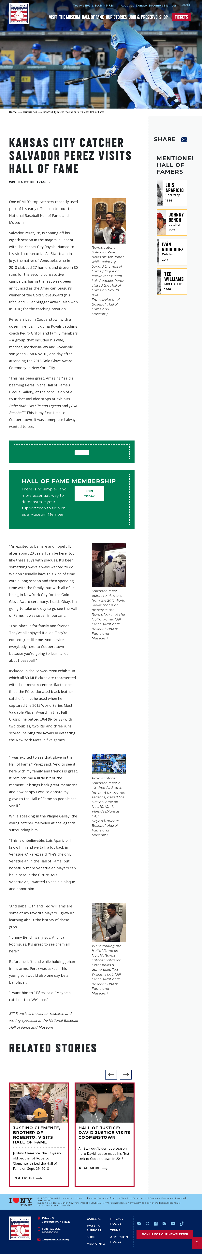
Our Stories (116, 17)
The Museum (69, 17)
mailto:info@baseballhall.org (139, 1223)
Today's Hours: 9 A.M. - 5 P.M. (90, 5)
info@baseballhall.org (55, 1239)
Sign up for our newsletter (164, 1234)
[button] (111, 1075)
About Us (124, 5)
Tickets (181, 17)
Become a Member (159, 5)
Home (13, 112)
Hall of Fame (93, 17)
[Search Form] (183, 5)
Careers (94, 1219)
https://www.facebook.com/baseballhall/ (155, 1223)
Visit (53, 17)
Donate (138, 5)
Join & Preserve (143, 17)
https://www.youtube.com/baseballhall (173, 1223)
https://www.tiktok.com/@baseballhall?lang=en (181, 1223)
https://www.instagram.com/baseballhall (164, 1223)
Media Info (96, 1244)
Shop (163, 17)
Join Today (89, 493)
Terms (115, 1230)
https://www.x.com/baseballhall (147, 1223)
